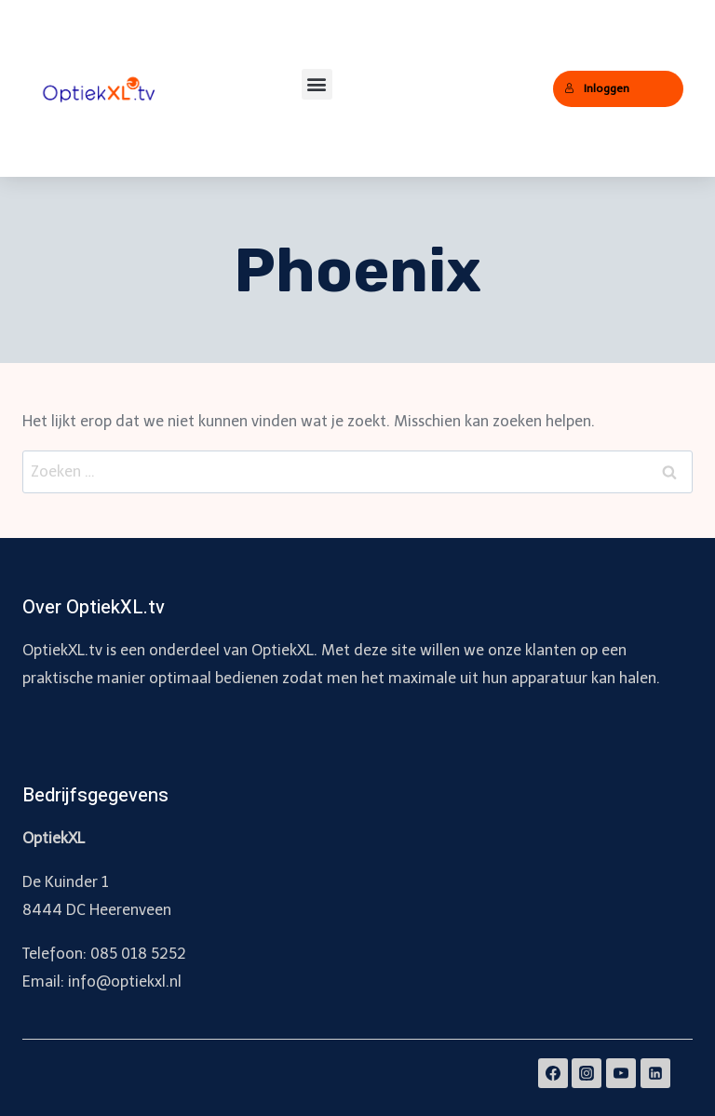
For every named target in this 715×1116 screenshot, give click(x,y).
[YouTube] (621, 1073)
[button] (317, 84)
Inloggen (596, 88)
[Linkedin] (655, 1073)
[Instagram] (586, 1073)
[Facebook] (553, 1073)
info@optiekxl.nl (125, 981)
